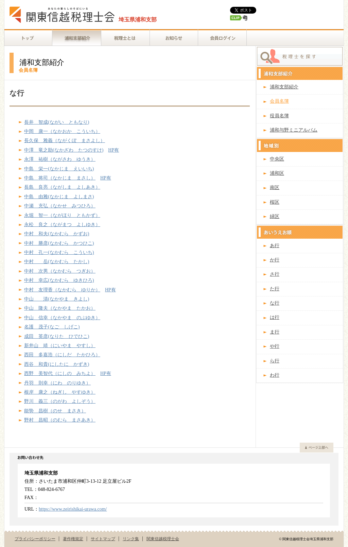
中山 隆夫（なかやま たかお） (59, 308)
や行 (274, 346)
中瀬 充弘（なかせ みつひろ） (59, 205)
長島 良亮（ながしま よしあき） (62, 187)
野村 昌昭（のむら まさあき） (59, 420)
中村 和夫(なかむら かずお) (56, 233)
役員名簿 (279, 115)
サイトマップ (103, 538)
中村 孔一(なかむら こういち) (59, 252)
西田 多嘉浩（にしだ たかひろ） (62, 354)
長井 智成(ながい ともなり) (56, 122)
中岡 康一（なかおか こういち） (62, 131)
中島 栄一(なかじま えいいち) (59, 168)
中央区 (277, 158)
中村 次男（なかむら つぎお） (59, 271)
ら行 (274, 360)
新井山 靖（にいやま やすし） (59, 345)
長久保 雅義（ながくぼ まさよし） (64, 140)
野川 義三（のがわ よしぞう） (59, 401)
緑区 (274, 216)
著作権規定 (73, 538)
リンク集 (131, 538)
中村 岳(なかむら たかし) (56, 261)
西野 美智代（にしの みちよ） (59, 373)
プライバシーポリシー (35, 538)
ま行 (274, 332)
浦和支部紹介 (284, 86)
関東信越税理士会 (162, 538)
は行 (274, 317)
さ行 (274, 274)
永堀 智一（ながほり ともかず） (62, 215)
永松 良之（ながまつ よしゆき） (62, 224)
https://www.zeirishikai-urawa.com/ (73, 509)
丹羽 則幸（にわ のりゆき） (57, 383)
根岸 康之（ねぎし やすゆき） (59, 392)
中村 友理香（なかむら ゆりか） (62, 289)
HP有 (113, 150)
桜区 (274, 202)
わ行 (274, 375)
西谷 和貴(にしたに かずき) (56, 364)
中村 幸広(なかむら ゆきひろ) (59, 280)
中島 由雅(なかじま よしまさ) (59, 196)
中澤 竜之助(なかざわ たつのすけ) (63, 150)
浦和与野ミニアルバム (293, 130)
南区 (274, 187)
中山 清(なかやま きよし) (56, 299)
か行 (274, 259)
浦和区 (277, 173)
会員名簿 (279, 101)
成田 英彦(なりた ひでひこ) (56, 336)
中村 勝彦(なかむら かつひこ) (59, 243)
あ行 (274, 245)
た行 (274, 288)
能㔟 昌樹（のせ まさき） (55, 410)
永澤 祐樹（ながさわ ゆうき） (59, 159)
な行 (274, 303)
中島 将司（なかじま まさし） (59, 178)
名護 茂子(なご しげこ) (52, 326)
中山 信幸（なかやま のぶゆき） (62, 317)
